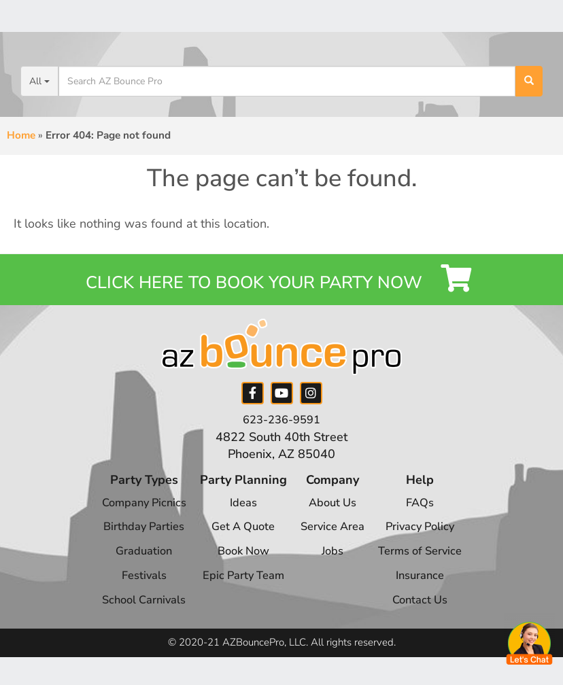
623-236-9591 (281, 433)
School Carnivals (134, 613)
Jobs (333, 565)
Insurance (429, 589)
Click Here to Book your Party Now (282, 286)
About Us (333, 516)
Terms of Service (429, 565)
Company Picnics (133, 516)
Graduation (134, 565)
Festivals (133, 589)
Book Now (238, 565)
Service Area (333, 541)
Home (21, 135)
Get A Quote (238, 541)
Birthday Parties (133, 541)
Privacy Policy (429, 541)
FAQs (429, 516)
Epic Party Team (238, 589)
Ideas (238, 516)
